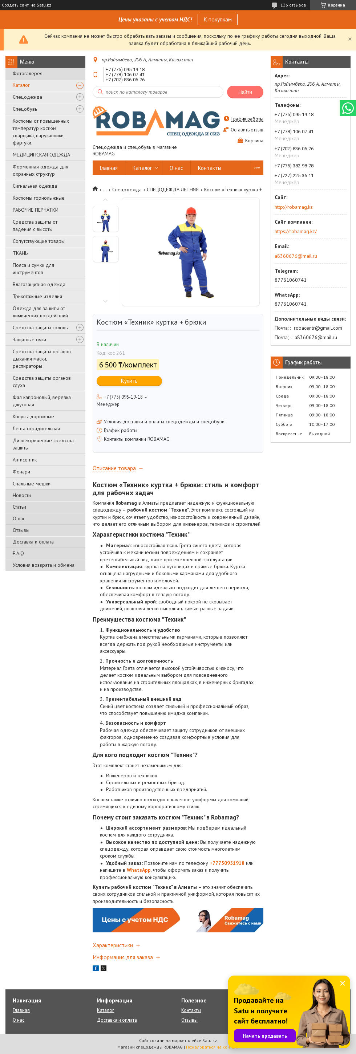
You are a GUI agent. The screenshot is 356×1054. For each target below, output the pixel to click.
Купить (129, 380)
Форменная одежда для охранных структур (40, 170)
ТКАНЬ (20, 253)
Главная (109, 168)
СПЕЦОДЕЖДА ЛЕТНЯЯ (173, 189)
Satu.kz (209, 1040)
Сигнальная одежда (35, 186)
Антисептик (25, 459)
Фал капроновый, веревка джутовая (42, 401)
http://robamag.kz (294, 207)
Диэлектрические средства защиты (43, 444)
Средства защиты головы (41, 327)
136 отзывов (293, 5)
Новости (22, 495)
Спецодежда (27, 97)
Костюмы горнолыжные (39, 198)
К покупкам (217, 19)
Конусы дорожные (33, 416)
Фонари (21, 471)
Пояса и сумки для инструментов (33, 269)
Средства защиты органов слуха (42, 381)
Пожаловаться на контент (212, 1047)
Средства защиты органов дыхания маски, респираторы (42, 358)
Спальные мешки (31, 483)
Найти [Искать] (245, 92)
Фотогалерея (28, 73)
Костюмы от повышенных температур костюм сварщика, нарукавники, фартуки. (41, 132)
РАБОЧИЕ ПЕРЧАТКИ (35, 210)
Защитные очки (29, 339)
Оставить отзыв (247, 130)
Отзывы (21, 530)
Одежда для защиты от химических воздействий (40, 312)
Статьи (19, 507)
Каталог (21, 85)
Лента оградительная (36, 428)
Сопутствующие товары (39, 241)
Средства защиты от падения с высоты (35, 225)
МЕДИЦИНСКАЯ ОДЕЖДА (41, 154)
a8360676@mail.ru (296, 256)
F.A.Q (18, 553)
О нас (19, 518)
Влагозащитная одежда (39, 284)
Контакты (209, 168)
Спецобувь (25, 109)
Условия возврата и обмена (43, 565)
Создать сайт (15, 5)
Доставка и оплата (33, 541)
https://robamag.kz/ (296, 231)
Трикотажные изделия (37, 296)
